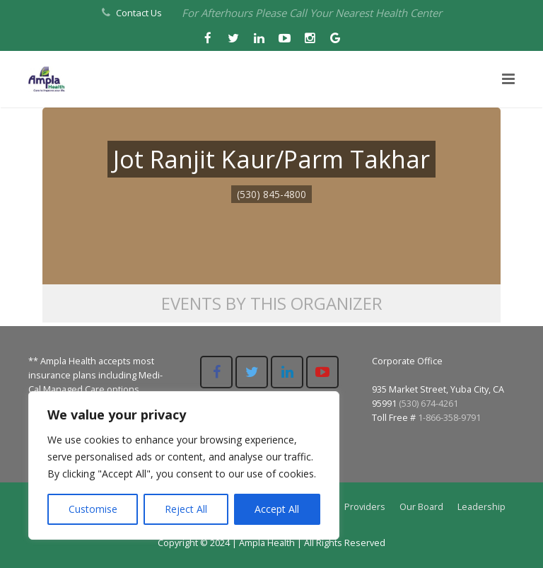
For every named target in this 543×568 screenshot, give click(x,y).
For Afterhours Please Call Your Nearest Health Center (312, 13)
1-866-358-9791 (449, 418)
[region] (183, 465)
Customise (93, 509)
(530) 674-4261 (428, 404)
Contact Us (139, 12)
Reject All (186, 509)
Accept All (277, 509)
